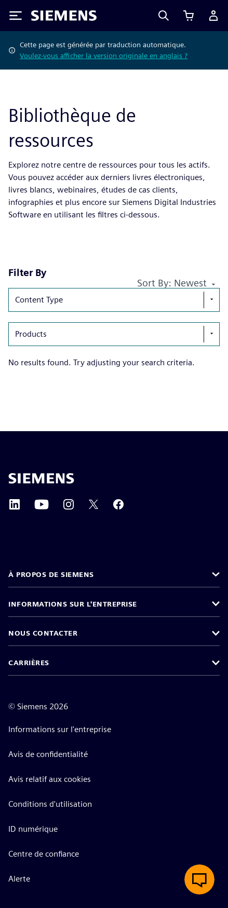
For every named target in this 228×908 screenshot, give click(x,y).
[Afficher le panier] (188, 15)
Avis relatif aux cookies (49, 779)
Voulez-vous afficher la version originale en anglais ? (103, 55)
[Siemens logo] (64, 15)
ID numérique (33, 829)
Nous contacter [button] (42, 633)
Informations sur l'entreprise (59, 729)
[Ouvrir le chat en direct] (199, 879)
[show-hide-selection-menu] (211, 300)
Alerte (19, 879)
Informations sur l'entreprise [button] (72, 604)
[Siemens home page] (41, 478)
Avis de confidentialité (48, 754)
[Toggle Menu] (15, 15)
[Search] (163, 15)
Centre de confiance (43, 854)
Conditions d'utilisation (50, 804)
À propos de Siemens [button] (51, 574)
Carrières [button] (28, 662)
